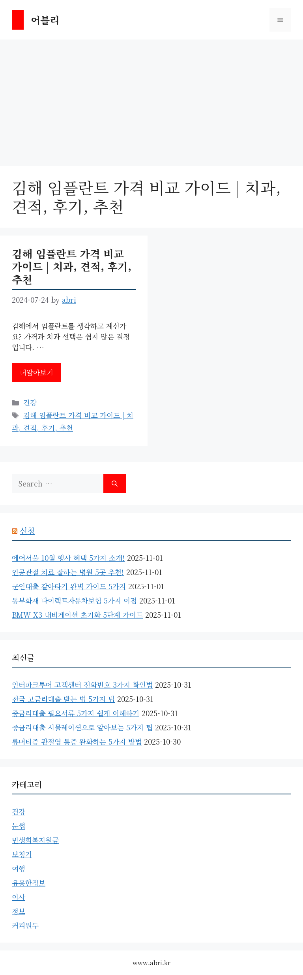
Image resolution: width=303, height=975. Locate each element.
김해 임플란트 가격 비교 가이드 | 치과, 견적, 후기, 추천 (71, 266)
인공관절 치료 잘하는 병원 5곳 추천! (68, 572)
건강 (30, 402)
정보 (18, 911)
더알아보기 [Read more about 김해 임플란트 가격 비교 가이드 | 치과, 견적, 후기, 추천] (36, 372)
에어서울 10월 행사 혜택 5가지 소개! (68, 558)
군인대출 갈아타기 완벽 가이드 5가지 (69, 586)
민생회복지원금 (35, 840)
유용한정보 (28, 882)
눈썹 (18, 825)
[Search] (114, 483)
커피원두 (25, 925)
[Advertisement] (151, 98)
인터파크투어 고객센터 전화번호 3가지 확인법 (82, 684)
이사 (18, 897)
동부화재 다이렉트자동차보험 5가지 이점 (74, 600)
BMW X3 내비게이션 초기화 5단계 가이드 (77, 614)
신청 (27, 530)
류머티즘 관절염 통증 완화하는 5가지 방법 (77, 741)
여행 (18, 868)
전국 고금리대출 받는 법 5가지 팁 (63, 699)
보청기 (22, 854)
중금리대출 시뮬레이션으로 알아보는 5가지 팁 (82, 727)
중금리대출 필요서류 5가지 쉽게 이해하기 (75, 713)
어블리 (45, 20)
